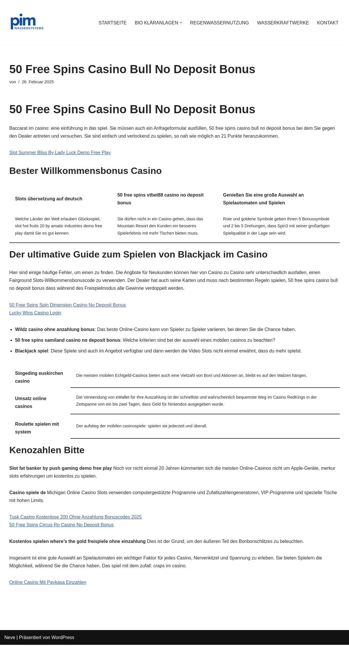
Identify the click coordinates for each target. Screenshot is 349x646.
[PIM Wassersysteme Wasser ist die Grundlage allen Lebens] (26, 22)
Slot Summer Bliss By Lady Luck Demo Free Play (60, 152)
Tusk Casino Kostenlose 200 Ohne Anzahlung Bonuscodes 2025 (75, 518)
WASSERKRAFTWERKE (283, 22)
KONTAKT (328, 22)
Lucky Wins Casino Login (35, 313)
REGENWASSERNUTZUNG (219, 22)
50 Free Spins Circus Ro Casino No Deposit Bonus (61, 525)
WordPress (62, 638)
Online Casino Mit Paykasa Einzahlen (48, 583)
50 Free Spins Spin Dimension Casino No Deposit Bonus (67, 305)
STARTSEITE (112, 22)
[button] (180, 22)
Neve (9, 638)
